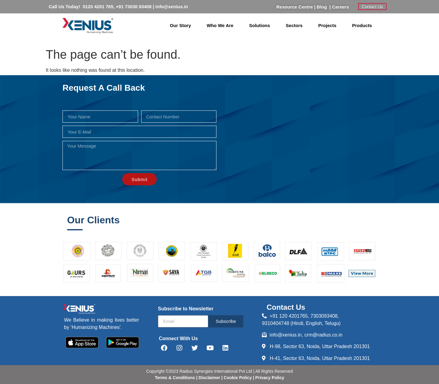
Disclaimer (209, 377)
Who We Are (220, 25)
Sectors (294, 25)
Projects (327, 25)
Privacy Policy (269, 377)
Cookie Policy (237, 377)
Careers (340, 6)
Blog (323, 6)
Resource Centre (294, 6)
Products (362, 25)
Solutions (259, 25)
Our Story (180, 25)
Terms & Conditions (175, 377)
